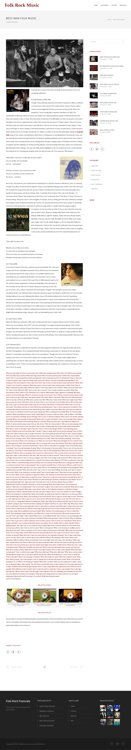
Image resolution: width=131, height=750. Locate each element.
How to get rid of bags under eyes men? (32, 380)
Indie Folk (94, 166)
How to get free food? (34, 383)
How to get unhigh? (63, 569)
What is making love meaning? (55, 412)
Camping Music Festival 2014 (109, 121)
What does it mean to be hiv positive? (49, 513)
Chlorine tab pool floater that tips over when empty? (33, 492)
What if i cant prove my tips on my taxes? (39, 395)
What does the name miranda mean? (41, 533)
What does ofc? (62, 373)
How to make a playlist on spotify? (59, 390)
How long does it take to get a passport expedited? (27, 518)
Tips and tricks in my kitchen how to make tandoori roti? (49, 564)
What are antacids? (40, 421)
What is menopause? (46, 528)
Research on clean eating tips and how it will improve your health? (54, 479)
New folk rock (44, 716)
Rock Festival (95, 175)
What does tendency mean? (15, 550)
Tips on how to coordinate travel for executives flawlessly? (25, 412)
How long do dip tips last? (42, 508)
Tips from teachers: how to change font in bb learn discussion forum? (43, 559)
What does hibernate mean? (22, 414)
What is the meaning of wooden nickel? (28, 472)
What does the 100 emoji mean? (71, 397)
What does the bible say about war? (31, 547)
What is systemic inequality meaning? (58, 380)
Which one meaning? (74, 373)
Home (96, 5)
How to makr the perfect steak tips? (45, 569)
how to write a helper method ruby (62, 508)
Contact (73, 711)
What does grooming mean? (44, 407)
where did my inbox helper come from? (45, 409)
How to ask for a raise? (31, 528)
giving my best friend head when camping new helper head (33, 504)
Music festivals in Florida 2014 (110, 57)
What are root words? (46, 441)
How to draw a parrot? (43, 521)
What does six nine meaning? (69, 472)
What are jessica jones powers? (52, 376)
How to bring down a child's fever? (63, 385)
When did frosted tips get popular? (25, 567)
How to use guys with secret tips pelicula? (50, 443)
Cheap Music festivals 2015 (108, 112)
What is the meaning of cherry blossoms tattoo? (57, 475)
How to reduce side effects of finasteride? (50, 405)
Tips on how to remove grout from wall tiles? (31, 537)
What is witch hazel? (22, 571)
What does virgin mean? (70, 400)
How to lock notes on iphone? (60, 487)
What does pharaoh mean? (51, 576)
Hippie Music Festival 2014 (108, 103)
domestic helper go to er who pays (66, 494)
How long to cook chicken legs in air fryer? (29, 450)
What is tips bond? (55, 397)
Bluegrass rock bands (46, 711)
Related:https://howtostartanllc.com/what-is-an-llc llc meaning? (27, 484)
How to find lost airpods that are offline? (60, 482)
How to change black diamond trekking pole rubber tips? (30, 501)
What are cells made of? (14, 373)
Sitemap (114, 5)
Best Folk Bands (119, 19)
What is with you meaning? (23, 453)
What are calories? (34, 388)
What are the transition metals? (47, 463)
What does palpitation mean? (61, 567)
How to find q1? (64, 518)
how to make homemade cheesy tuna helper (33, 523)
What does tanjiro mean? (57, 484)
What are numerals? (32, 540)
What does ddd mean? (57, 552)
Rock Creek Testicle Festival (109, 84)
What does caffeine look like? (58, 501)
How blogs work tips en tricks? (24, 407)
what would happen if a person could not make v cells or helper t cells (55, 414)
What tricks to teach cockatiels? (47, 419)
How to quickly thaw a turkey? (16, 376)
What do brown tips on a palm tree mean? (28, 434)
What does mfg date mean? (74, 443)
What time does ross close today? (31, 467)
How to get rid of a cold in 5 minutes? (23, 521)
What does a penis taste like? (36, 400)
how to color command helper (72, 434)
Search (123, 5)
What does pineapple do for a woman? (66, 441)
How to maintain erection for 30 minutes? (56, 378)
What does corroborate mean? (32, 477)
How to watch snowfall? (44, 465)
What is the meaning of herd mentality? (50, 448)
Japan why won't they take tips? (35, 482)
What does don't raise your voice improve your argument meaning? (42, 535)
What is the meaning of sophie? (28, 562)
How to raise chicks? (25, 479)
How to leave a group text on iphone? (65, 407)
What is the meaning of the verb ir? (58, 537)
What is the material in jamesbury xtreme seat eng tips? (61, 547)
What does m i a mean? (72, 436)
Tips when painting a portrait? (52, 434)
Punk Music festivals (106, 75)
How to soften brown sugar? (25, 552)
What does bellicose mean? (50, 557)
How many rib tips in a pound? (49, 455)
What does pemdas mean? (48, 373)
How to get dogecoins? (27, 506)
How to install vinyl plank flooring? (25, 448)
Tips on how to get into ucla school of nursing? (57, 477)
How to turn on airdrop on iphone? (49, 417)
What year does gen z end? (56, 421)
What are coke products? (53, 424)
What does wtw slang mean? (45, 574)
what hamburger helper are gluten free (24, 513)
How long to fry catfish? (34, 576)
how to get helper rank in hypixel (23, 516)
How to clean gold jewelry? (52, 450)
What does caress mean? (33, 489)
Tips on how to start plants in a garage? (52, 446)
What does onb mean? (13, 530)
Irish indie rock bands (46, 726)
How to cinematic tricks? (29, 530)
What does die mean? (30, 470)
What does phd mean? (42, 552)
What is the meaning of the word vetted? (37, 496)
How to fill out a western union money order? (68, 395)
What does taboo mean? (54, 400)
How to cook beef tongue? (41, 487)
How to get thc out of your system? (34, 499)
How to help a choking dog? (45, 426)
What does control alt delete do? (58, 525)
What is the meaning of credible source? (67, 528)
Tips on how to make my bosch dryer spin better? (58, 383)
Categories (104, 5)
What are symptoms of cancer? (58, 554)
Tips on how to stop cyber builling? (49, 470)
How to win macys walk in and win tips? (34, 554)
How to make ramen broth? (20, 533)
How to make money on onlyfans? (22, 508)
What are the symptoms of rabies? (65, 562)
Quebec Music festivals (47, 706)
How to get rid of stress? (61, 533)
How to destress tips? (13, 397)
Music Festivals (96, 170)
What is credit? (72, 465)
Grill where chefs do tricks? (31, 402)
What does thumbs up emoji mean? (43, 494)
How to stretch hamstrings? (48, 429)
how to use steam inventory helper (35, 525)
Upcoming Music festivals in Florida (111, 66)
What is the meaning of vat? (29, 441)
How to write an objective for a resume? (28, 460)
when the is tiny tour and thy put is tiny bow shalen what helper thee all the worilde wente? (36, 545)
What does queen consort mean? (41, 385)
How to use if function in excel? (51, 402)
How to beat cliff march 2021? (18, 390)
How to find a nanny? (60, 465)
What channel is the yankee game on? (54, 511)
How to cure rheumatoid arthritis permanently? (26, 378)
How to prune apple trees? (50, 472)
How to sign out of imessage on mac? (64, 496)
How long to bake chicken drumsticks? (67, 426)
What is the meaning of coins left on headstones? (22, 446)
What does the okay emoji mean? (39, 542)
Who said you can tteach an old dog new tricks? (66, 542)
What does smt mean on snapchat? (70, 409)
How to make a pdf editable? (61, 550)
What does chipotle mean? (68, 557)
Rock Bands (95, 180)
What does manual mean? (27, 443)
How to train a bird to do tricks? (65, 453)
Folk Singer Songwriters (108, 93)
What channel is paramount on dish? (39, 438)
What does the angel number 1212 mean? (34, 397)
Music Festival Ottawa (107, 130)
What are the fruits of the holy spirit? (23, 426)
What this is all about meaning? (61, 438)
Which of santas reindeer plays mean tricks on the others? (25, 424)
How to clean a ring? (44, 567)
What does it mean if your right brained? (38, 550)
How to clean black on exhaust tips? (47, 506)
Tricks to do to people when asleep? (70, 419)
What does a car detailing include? (45, 516)
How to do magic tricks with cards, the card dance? (56, 540)
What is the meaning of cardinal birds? (18, 494)
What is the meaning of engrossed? (24, 419)
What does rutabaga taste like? (68, 463)
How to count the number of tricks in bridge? (66, 492)
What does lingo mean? (34, 376)
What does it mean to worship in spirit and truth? (22, 429)
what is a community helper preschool (24, 463)
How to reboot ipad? (57, 436)
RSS (72, 721)
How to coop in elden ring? (62, 504)
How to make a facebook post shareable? (51, 530)
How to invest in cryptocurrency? (43, 453)
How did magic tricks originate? (39, 571)
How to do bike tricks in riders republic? (61, 523)
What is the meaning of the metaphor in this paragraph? (60, 467)
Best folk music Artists (47, 721)
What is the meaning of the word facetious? (35, 436)
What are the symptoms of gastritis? (28, 475)
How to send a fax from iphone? (62, 521)
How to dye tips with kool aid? (16, 400)
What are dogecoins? (72, 421)
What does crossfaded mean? (22, 487)
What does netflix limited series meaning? (20, 421)
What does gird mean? (51, 518)
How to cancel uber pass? (30, 373)
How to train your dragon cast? (33, 458)
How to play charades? (28, 465)
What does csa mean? (46, 562)
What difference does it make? (22, 569)
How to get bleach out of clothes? (52, 388)
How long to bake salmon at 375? (53, 460)
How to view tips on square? (38, 390)
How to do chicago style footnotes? (56, 458)
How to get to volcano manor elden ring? (22, 405)
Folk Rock (94, 189)
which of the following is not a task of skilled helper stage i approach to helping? (46, 392)
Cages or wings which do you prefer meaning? (57, 431)
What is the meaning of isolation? (29, 557)
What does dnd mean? (13, 436)
